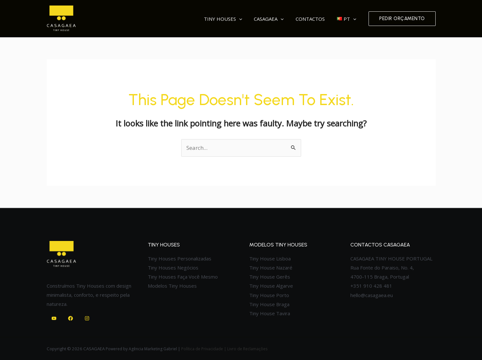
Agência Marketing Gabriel (153, 349)
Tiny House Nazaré (270, 267)
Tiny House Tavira (269, 313)
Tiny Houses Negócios (173, 267)
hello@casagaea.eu (371, 295)
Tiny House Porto (269, 295)
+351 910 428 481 (371, 285)
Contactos (318, 19)
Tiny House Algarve (271, 285)
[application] (257, 18)
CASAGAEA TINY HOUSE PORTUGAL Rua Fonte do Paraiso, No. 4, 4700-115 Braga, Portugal (391, 267)
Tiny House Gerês (269, 276)
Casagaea (282, 18)
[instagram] (88, 318)
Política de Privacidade (202, 349)
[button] (402, 18)
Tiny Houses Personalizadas (179, 258)
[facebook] (71, 318)
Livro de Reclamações (247, 349)
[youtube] (55, 318)
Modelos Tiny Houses (172, 285)
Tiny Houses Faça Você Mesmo (183, 276)
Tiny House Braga (269, 304)
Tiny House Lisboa (270, 258)
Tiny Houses (241, 18)
